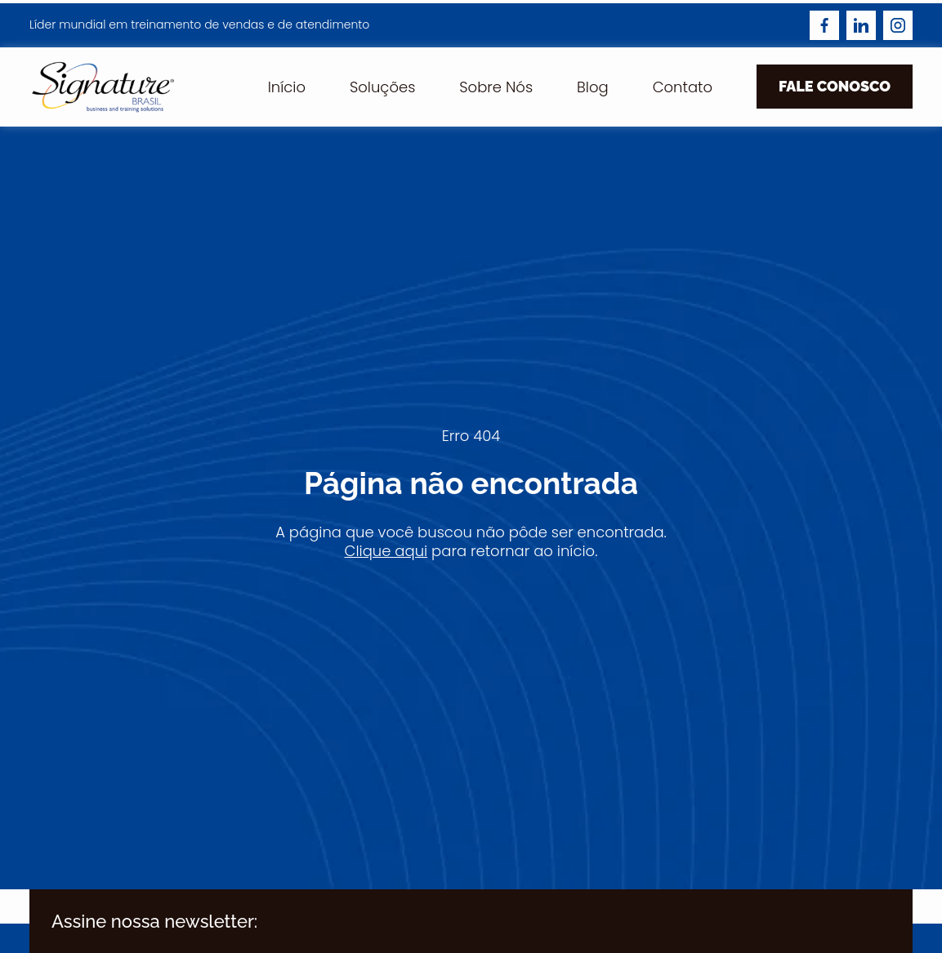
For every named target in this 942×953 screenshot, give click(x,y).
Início (287, 87)
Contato (682, 87)
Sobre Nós (496, 87)
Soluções (382, 87)
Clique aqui (386, 551)
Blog (593, 87)
